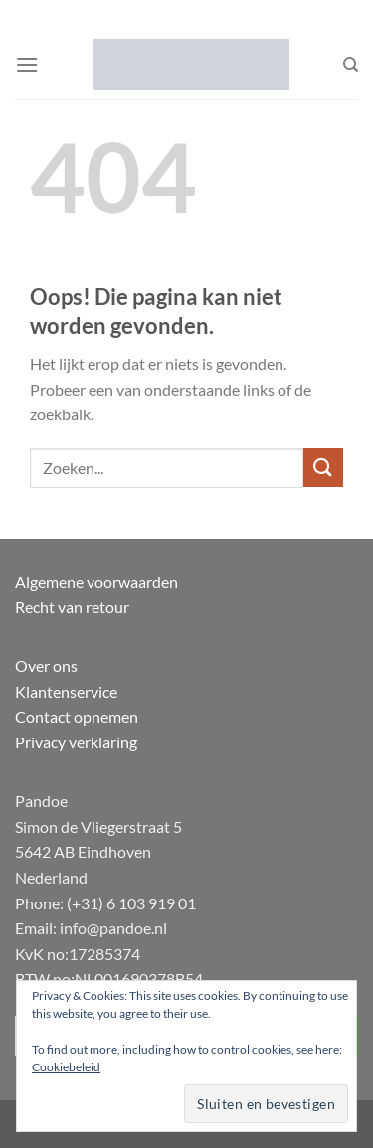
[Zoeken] (350, 64)
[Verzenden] (323, 467)
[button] (27, 64)
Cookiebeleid (66, 1067)
